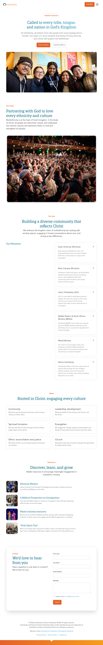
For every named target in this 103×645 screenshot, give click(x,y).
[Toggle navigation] (97, 4)
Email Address (57, 571)
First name (56, 554)
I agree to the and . (67, 596)
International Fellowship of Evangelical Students (57, 631)
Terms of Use (52, 635)
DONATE (89, 4)
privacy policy (75, 596)
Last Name (56, 562)
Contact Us (63, 635)
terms (66, 596)
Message (56, 580)
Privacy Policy (41, 635)
